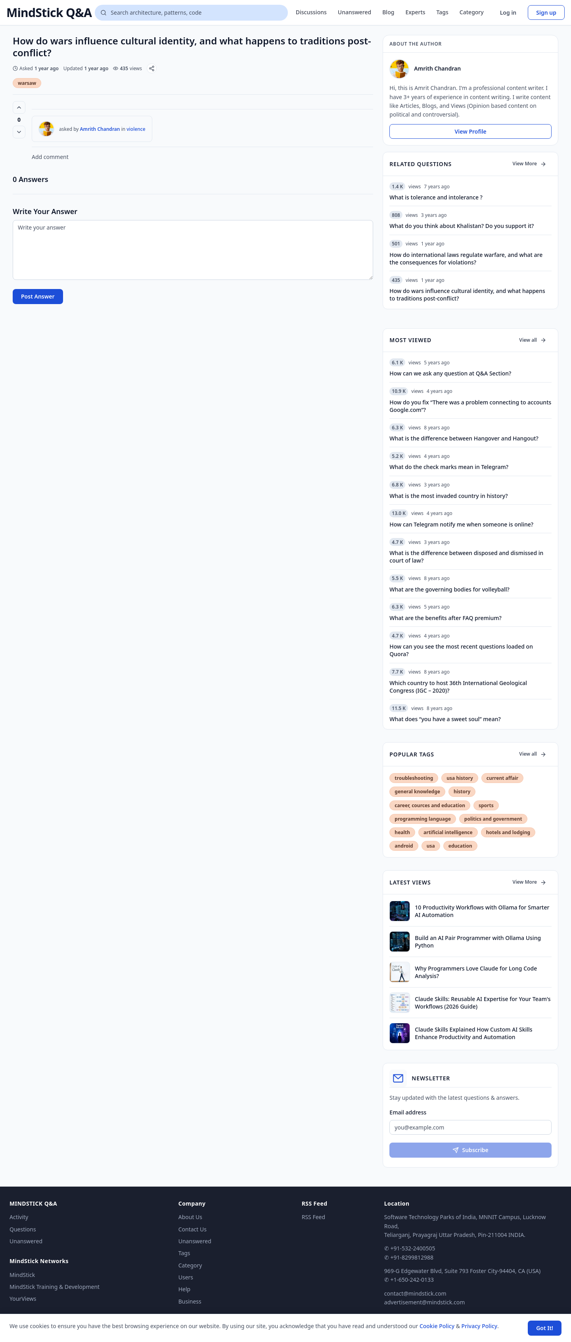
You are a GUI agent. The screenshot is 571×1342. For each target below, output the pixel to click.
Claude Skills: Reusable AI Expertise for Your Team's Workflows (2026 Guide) (482, 1002)
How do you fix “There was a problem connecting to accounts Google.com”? (470, 406)
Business (189, 1301)
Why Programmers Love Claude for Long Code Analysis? (476, 972)
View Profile (470, 131)
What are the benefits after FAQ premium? (445, 618)
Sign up (546, 12)
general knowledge (417, 791)
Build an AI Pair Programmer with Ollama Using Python (478, 941)
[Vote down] (19, 132)
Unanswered (354, 12)
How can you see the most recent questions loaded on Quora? (461, 650)
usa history (459, 778)
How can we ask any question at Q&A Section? (450, 373)
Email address (407, 1112)
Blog (388, 12)
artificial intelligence (448, 832)
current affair (502, 778)
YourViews (23, 1298)
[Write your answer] (193, 250)
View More (529, 163)
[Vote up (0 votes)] (19, 107)
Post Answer (38, 296)
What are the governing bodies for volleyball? (449, 589)
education (460, 845)
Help (184, 1289)
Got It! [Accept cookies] (544, 1328)
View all (532, 340)
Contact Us (192, 1229)
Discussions (311, 12)
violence (135, 129)
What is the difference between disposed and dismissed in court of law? (466, 556)
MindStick (22, 1275)
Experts (415, 12)
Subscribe (470, 1150)
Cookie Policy (437, 1326)
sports (486, 805)
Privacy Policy (479, 1326)
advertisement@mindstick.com (424, 1302)
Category (472, 12)
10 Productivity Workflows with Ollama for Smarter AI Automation (482, 911)
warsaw (27, 83)
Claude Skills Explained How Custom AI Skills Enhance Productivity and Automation (473, 1033)
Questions (23, 1229)
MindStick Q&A (49, 13)
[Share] (152, 68)
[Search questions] (191, 13)
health (402, 832)
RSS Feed (313, 1217)
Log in (508, 12)
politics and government (493, 819)
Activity (19, 1217)
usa (431, 845)
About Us (190, 1217)
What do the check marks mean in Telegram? (448, 467)
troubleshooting (414, 778)
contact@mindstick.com (415, 1293)
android (404, 845)
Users (185, 1277)
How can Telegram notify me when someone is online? (461, 524)
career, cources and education (430, 805)
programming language (422, 819)
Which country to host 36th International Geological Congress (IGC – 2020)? (458, 686)
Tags (442, 12)
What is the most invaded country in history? (448, 496)
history (462, 791)
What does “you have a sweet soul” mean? (444, 719)
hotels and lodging (508, 832)
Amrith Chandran (100, 129)
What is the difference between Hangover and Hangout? (463, 438)
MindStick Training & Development (55, 1286)
